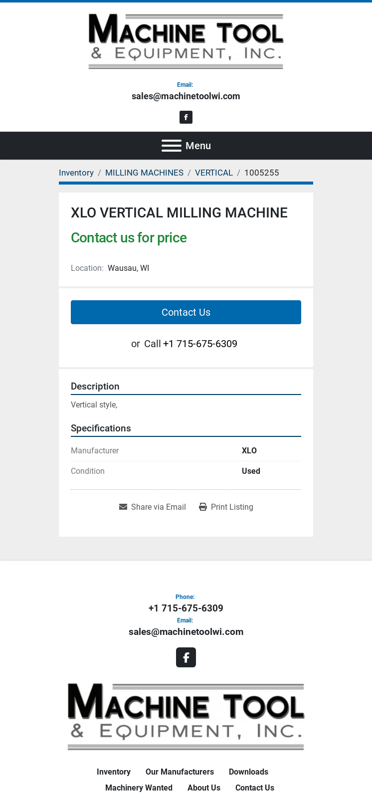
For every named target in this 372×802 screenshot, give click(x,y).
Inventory (114, 772)
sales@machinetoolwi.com (186, 96)
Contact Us (186, 312)
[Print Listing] (226, 507)
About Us (203, 788)
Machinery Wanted (139, 788)
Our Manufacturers (180, 772)
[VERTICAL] (214, 173)
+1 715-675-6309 (200, 344)
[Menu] (172, 146)
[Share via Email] (152, 507)
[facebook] (186, 117)
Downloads (248, 772)
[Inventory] (76, 173)
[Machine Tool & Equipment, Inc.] (186, 716)
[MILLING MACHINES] (144, 173)
